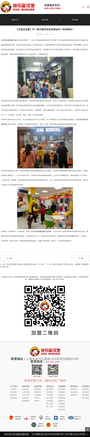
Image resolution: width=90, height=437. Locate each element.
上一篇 (9, 258)
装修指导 (61, 401)
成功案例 (73, 392)
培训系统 (61, 406)
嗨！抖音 (49, 406)
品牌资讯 (73, 395)
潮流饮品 (25, 398)
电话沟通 (45, 20)
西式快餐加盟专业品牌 (43, 231)
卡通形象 (37, 395)
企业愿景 (13, 392)
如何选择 (61, 389)
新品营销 (49, 389)
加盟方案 (61, 398)
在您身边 (61, 395)
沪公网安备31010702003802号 (48, 434)
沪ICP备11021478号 (75, 434)
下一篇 (80, 258)
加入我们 (85, 398)
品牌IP (36, 401)
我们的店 (37, 392)
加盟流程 (61, 392)
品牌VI (36, 398)
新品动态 (25, 389)
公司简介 (13, 389)
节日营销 (49, 395)
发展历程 (13, 395)
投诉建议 (85, 395)
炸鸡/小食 (25, 395)
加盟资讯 (73, 389)
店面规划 (37, 389)
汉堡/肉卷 (25, 392)
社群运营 (49, 401)
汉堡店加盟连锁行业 (8, 40)
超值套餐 (25, 401)
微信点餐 (49, 398)
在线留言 (85, 392)
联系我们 (85, 389)
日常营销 (49, 392)
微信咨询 (15, 20)
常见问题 (61, 409)
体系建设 (13, 398)
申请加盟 (75, 20)
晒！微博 (49, 404)
